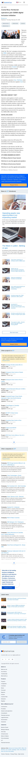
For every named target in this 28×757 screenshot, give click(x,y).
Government (4, 719)
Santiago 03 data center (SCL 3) (14, 364)
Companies (4, 683)
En (18, 2)
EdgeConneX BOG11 (11, 427)
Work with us (4, 675)
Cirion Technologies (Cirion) (14, 475)
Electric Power (4, 727)
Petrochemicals (5, 738)
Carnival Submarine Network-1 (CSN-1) (15, 388)
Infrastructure (4, 733)
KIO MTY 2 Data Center (12, 413)
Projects (3, 681)
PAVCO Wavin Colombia (13, 517)
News (2, 688)
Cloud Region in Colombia (12, 405)
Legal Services (4, 717)
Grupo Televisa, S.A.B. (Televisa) (15, 496)
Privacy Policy (13, 754)
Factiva (3, 694)
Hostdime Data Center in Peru (13, 420)
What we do (4, 669)
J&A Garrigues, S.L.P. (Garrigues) (15, 522)
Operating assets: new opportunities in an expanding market (11, 215)
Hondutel (14, 66)
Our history (4, 671)
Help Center (21, 754)
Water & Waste (5, 736)
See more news (14, 332)
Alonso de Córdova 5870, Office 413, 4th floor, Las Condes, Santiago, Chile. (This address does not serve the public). (14, 750)
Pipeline (3, 701)
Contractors (4, 706)
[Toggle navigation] (24, 2)
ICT (8, 191)
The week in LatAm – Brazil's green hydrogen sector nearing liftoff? (18, 323)
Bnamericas (4, 18)
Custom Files (4, 696)
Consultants (4, 713)
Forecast (3, 690)
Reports (3, 692)
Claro (15, 80)
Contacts (3, 685)
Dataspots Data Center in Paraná (14, 372)
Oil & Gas (3, 731)
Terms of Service (5, 754)
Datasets (3, 698)
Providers (3, 708)
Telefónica (19, 80)
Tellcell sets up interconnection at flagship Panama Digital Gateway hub (18, 270)
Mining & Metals (5, 729)
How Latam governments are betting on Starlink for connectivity (18, 288)
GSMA (4, 53)
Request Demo (14, 185)
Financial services (5, 715)
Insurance (3, 721)
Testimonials (4, 673)
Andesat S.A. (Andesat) (13, 507)
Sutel (21, 81)
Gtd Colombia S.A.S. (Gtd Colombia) (16, 486)
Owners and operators (6, 711)
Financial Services (5, 742)
